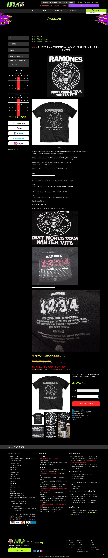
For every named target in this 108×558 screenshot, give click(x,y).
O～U (53, 41)
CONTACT (95, 2)
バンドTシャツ (47, 39)
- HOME (91, 540)
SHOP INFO (13, 65)
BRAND (44, 10)
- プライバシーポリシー (95, 549)
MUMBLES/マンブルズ (13, 149)
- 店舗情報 (92, 544)
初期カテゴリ (40, 36)
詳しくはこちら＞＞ (32, 526)
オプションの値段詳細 (79, 410)
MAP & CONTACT (47, 3)
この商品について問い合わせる (81, 415)
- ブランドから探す (70, 542)
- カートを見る (80, 544)
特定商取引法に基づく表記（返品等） (83, 412)
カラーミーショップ (42, 556)
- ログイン (79, 542)
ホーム (33, 36)
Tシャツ (43, 38)
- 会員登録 (79, 540)
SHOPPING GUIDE (56, 3)
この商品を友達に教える (80, 413)
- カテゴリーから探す (70, 544)
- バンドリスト (69, 547)
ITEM (32, 10)
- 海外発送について (80, 547)
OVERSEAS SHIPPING (67, 3)
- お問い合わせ (93, 547)
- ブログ (91, 542)
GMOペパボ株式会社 (58, 556)
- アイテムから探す (70, 540)
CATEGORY (58, 10)
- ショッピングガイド (81, 549)
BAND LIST (73, 10)
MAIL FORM (19, 550)
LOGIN (80, 2)
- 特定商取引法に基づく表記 (82, 551)
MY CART (87, 2)
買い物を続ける (77, 417)
